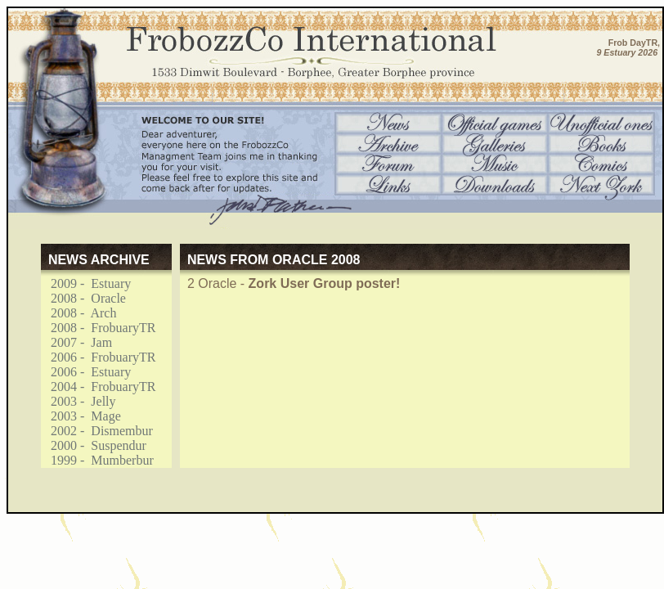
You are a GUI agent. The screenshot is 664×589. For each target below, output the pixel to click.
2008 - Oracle (83, 298)
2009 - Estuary (86, 283)
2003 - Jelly (78, 401)
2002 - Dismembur (97, 431)
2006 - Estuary (86, 372)
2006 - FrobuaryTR (98, 357)
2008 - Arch (78, 313)
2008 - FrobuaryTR (98, 328)
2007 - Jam (76, 342)
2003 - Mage (81, 416)
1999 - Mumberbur (97, 460)
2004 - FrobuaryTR (98, 386)
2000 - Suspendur (93, 445)
